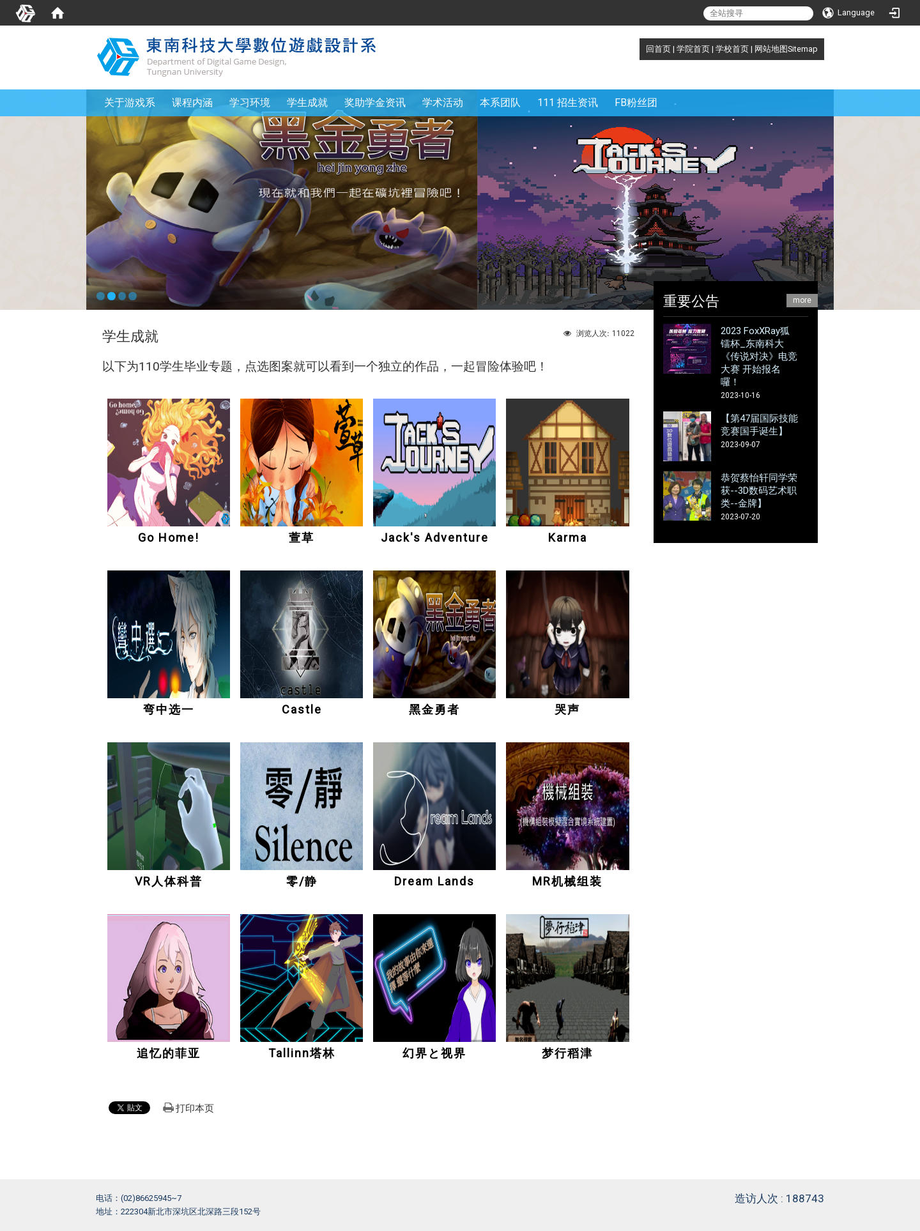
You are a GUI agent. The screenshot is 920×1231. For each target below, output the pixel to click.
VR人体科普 (169, 881)
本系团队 (500, 102)
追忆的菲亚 (169, 1053)
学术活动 (442, 102)
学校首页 (732, 49)
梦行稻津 (567, 1053)
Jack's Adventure (435, 537)
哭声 (567, 709)
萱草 (301, 537)
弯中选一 (168, 709)
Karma (567, 537)
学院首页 (693, 49)
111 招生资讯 (567, 102)
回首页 (658, 49)
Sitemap (803, 49)
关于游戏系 (129, 102)
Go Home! (168, 537)
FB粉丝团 (636, 102)
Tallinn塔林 (301, 1053)
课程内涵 (192, 102)
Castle (302, 709)
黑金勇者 (434, 709)
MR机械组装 (567, 881)
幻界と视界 (434, 1053)
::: (639, 49)
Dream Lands (434, 881)
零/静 (302, 881)
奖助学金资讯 (375, 102)
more (802, 300)
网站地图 (771, 49)
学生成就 (307, 102)
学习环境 (249, 102)
